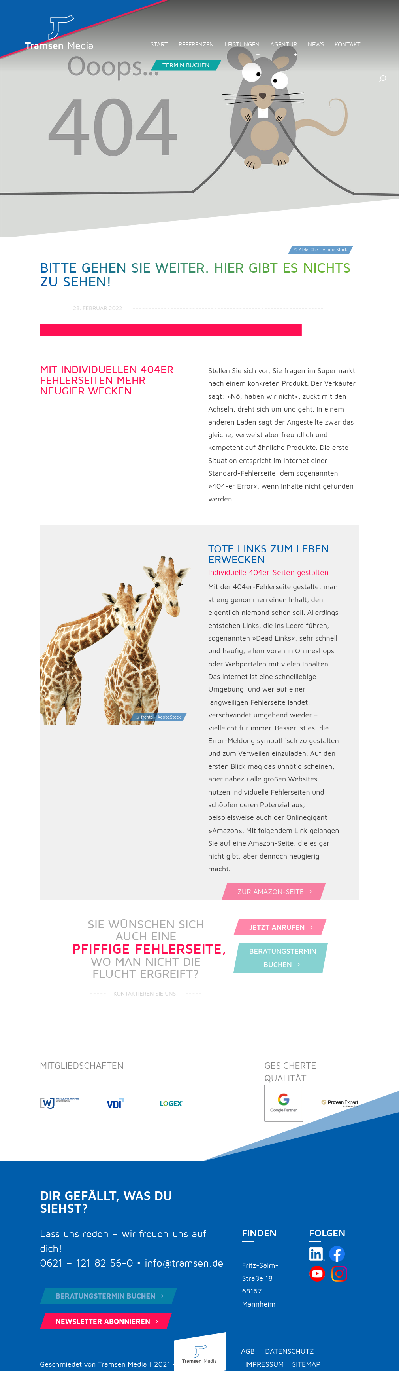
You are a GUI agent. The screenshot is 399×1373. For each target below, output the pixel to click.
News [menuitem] (316, 44)
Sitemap (306, 1364)
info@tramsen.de (184, 1263)
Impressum (264, 1364)
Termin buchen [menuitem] (185, 65)
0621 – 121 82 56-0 (86, 1263)
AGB (248, 1351)
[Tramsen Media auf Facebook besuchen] (337, 1259)
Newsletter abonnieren (108, 1321)
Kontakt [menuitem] (348, 44)
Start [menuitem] (159, 44)
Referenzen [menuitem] (196, 44)
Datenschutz (289, 1351)
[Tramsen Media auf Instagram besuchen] (339, 1279)
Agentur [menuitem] (283, 44)
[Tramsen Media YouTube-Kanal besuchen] (317, 1279)
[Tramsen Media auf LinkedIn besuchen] (317, 1259)
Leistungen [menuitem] (242, 44)
